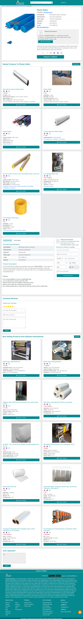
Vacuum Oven (53, 584)
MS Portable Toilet (9, 582)
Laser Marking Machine (21, 577)
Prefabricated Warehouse (15, 584)
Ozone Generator (64, 596)
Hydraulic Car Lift (24, 581)
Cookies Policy (27, 601)
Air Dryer (64, 591)
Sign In (63, 2)
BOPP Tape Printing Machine (52, 361)
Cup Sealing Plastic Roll (51, 173)
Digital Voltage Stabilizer (15, 587)
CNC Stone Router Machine (47, 585)
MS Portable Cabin (26, 582)
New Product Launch (48, 610)
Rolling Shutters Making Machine (17, 593)
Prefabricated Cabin (52, 582)
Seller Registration (47, 601)
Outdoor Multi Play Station (40, 577)
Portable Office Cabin (63, 582)
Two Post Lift (36, 593)
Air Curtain (10, 590)
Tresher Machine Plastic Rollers (53, 130)
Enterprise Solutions (47, 612)
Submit (7, 329)
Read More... (59, 48)
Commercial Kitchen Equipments (21, 590)
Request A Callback (41, 570)
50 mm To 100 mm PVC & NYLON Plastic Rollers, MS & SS (21, 173)
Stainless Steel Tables (33, 579)
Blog (6, 608)
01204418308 (64, 601)
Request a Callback (50, 56)
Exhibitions (8, 612)
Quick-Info (7, 610)
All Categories (18, 608)
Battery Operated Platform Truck (41, 596)
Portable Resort (17, 582)
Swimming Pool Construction (37, 594)
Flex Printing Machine (35, 585)
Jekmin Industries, (7, 143)
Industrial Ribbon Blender (11, 579)
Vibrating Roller (60, 577)
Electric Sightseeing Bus (16, 596)
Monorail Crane (61, 587)
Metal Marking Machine (59, 588)
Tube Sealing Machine (69, 577)
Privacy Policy (27, 605)
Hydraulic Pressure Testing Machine (21, 588)
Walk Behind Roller (51, 577)
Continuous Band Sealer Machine (19, 591)
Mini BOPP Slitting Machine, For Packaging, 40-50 (59, 443)
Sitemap (7, 603)
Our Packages (46, 605)
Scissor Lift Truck (33, 581)
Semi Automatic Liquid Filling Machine (52, 591)
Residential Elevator (14, 581)
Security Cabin (52, 581)
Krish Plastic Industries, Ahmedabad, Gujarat (14, 229)
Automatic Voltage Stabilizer (28, 587)
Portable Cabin (30, 577)
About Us (7, 601)
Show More (76, 63)
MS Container (44, 582)
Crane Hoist (54, 587)
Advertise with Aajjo (47, 603)
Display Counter (65, 579)
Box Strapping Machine (43, 579)
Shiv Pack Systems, (49, 185)
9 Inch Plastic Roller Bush (11, 217)
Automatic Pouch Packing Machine (35, 591)
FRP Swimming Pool (25, 594)
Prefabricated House (26, 584)
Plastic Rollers (22, 5)
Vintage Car (31, 596)
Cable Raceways (50, 590)
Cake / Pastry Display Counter (37, 588)
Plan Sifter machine (33, 590)
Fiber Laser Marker (48, 588)
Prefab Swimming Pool (15, 594)
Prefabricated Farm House (70, 581)
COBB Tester (68, 587)
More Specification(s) (43, 26)
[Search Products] (31, 2)
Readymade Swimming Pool (61, 594)
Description (17, 239)
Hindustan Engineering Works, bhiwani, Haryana (56, 100)
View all (77, 335)
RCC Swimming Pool (49, 594)
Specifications (7, 239)
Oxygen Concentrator (54, 596)
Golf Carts (25, 596)
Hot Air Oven (60, 584)
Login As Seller (46, 614)
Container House (45, 584)
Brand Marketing (47, 608)
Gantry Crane (48, 587)
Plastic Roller (48, 88)
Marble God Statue (69, 588)
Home (3, 5)
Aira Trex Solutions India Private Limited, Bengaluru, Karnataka (19, 100)
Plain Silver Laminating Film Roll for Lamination (58, 401)
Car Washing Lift (29, 593)
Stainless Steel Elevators (43, 581)
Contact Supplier (46, 40)
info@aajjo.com (64, 606)
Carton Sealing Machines (55, 579)
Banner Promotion (47, 607)
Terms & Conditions (29, 603)
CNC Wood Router (25, 585)
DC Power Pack (67, 584)
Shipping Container (36, 584)
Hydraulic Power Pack (15, 585)
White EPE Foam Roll (9, 486)
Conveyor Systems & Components (12, 5)
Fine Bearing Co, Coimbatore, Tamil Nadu (54, 138)
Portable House (60, 581)
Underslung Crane (39, 587)
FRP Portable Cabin (36, 582)
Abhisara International (50, 30)
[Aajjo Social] (68, 575)
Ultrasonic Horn (42, 590)
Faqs (6, 614)
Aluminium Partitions (22, 579)
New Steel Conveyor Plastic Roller (13, 88)
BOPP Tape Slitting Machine (11, 361)
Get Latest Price (48, 11)
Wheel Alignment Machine (46, 593)
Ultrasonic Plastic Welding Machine (63, 590)
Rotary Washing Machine (60, 585)
